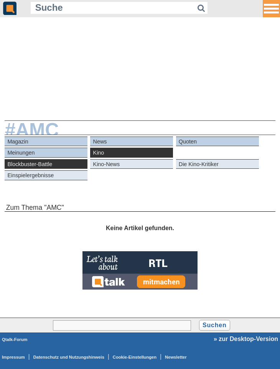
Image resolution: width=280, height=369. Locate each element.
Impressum (13, 357)
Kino (98, 153)
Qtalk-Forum (15, 339)
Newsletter (176, 357)
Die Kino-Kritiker (199, 164)
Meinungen (21, 153)
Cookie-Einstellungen (134, 357)
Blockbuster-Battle (29, 164)
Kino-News (106, 164)
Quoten (188, 141)
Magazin (17, 141)
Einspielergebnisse (30, 175)
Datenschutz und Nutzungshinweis (68, 357)
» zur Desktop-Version (246, 339)
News (100, 141)
